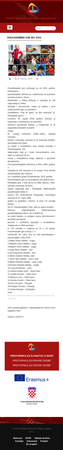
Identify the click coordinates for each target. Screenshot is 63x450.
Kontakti (19, 441)
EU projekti (31, 444)
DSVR (28, 438)
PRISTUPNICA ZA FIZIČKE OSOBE (32, 365)
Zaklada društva (42, 438)
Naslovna (17, 438)
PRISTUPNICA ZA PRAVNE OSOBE (32, 360)
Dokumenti (32, 441)
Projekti (44, 441)
